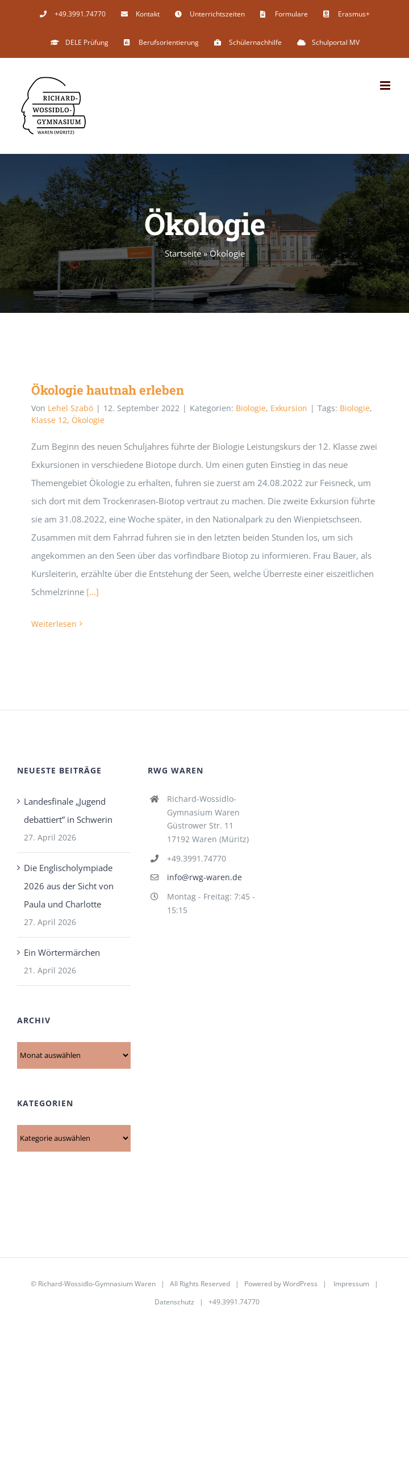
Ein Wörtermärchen (62, 952)
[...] (92, 591)
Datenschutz (174, 1302)
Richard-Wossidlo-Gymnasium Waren (97, 1284)
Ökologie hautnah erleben (107, 390)
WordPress (300, 1284)
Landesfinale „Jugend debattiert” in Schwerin (68, 810)
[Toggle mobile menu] (386, 85)
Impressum (351, 1284)
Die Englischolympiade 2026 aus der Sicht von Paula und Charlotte (69, 886)
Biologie (251, 408)
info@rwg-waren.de (204, 877)
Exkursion (288, 408)
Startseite (183, 253)
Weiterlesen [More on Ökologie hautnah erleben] (54, 623)
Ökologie (88, 420)
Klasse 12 (49, 420)
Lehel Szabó (70, 408)
